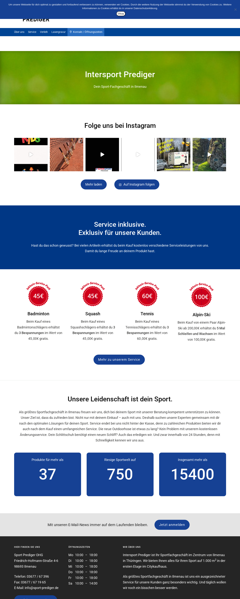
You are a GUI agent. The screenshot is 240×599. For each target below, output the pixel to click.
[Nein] (235, 9)
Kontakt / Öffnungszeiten (85, 31)
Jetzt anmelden (172, 525)
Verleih (44, 31)
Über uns (19, 31)
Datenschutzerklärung (145, 8)
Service (32, 31)
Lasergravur (58, 31)
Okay (121, 13)
